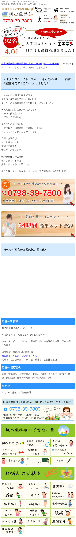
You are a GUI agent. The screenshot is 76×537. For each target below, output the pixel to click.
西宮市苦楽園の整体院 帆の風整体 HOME (21, 63)
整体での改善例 (51, 63)
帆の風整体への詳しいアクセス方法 (19, 356)
